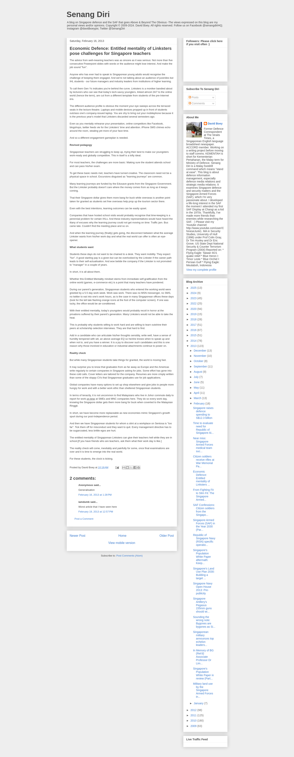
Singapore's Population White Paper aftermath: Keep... (202, 557)
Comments (197, 103)
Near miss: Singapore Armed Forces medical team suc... (203, 445)
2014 (193, 340)
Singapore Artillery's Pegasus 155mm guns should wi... (202, 605)
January (199, 703)
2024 (193, 293)
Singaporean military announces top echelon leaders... (203, 638)
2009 (193, 726)
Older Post (167, 535)
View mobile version (121, 542)
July (196, 376)
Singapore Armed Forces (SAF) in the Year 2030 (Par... (204, 524)
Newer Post (77, 535)
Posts (194, 97)
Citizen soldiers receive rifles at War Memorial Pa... (203, 461)
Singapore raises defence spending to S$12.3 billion (203, 412)
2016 (193, 330)
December (200, 350)
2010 (193, 720)
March (198, 398)
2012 (193, 710)
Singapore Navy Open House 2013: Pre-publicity (202, 588)
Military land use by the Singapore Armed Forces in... (203, 690)
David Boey (215, 123)
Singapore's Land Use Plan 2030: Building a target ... (204, 573)
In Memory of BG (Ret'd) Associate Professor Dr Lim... (203, 657)
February (199, 403)
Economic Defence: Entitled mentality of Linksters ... (201, 478)
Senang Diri (88, 14)
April (197, 392)
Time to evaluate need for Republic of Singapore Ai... (203, 428)
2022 (193, 303)
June (197, 382)
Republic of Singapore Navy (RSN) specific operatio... (204, 539)
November (200, 355)
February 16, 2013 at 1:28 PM (95, 494)
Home (122, 535)
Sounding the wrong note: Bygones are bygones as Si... (204, 621)
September (201, 366)
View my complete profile (201, 269)
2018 (193, 319)
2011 (193, 715)
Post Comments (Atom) (129, 555)
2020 (193, 308)
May (197, 387)
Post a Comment (84, 518)
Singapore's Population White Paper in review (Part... (203, 673)
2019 (193, 314)
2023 (193, 298)
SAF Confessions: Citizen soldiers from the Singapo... (204, 509)
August (198, 371)
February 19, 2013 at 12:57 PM (96, 511)
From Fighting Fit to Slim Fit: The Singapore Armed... (203, 494)
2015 (193, 335)
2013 (193, 345)
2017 (193, 324)
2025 (193, 287)
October (199, 361)
